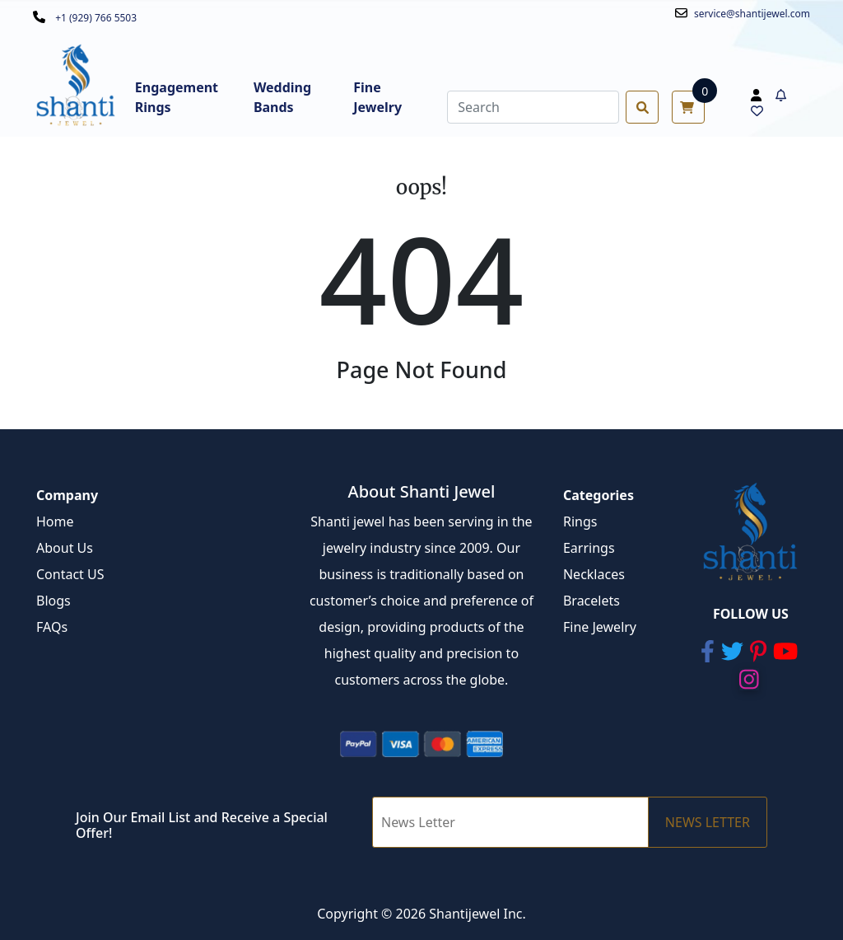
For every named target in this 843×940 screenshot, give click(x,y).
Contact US (70, 574)
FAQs (52, 627)
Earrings (589, 548)
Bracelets (591, 601)
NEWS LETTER (707, 822)
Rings (580, 521)
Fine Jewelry (599, 627)
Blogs (53, 601)
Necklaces (594, 574)
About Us (64, 548)
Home (55, 521)
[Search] (533, 107)
